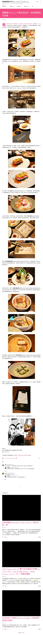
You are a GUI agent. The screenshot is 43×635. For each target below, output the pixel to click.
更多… (33, 6)
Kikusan (20, 27)
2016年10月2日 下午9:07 (14, 467)
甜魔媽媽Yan (9, 467)
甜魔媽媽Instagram (4, 6)
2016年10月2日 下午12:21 (11, 473)
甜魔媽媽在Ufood (12, 6)
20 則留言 (5, 629)
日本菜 (9, 458)
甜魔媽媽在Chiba (19, 6)
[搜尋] (37, 2)
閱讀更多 (39, 629)
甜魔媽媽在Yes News (27, 6)
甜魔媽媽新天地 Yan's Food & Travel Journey (15, 2)
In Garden (6, 473)
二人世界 (5, 458)
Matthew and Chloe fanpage (24, 455)
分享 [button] (39, 458)
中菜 (7, 458)
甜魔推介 (11, 458)
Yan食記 (14, 458)
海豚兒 (5, 464)
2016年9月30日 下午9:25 (10, 464)
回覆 (5, 471)
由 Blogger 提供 (21, 632)
